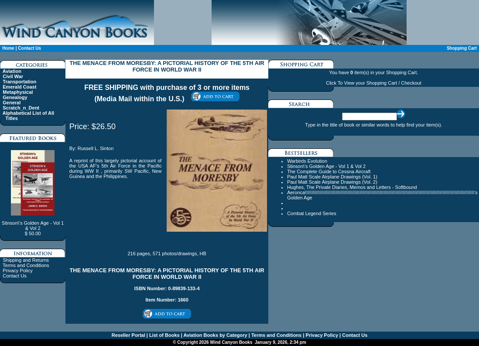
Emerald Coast (19, 86)
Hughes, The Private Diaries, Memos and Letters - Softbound (352, 187)
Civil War (13, 76)
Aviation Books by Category (214, 335)
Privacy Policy (17, 270)
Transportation (19, 81)
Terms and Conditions (26, 265)
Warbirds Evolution (307, 161)
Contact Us (29, 48)
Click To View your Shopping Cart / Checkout (373, 83)
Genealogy (15, 97)
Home (8, 48)
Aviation (12, 71)
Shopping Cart (462, 48)
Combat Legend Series (311, 213)
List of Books (164, 335)
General (12, 102)
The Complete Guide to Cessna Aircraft (328, 171)
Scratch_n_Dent (21, 107)
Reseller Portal (128, 335)
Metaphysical (18, 92)
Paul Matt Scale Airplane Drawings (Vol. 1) (332, 176)
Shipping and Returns (26, 260)
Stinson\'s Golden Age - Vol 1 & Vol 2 (326, 166)
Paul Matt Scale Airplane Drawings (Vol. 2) (332, 182)
